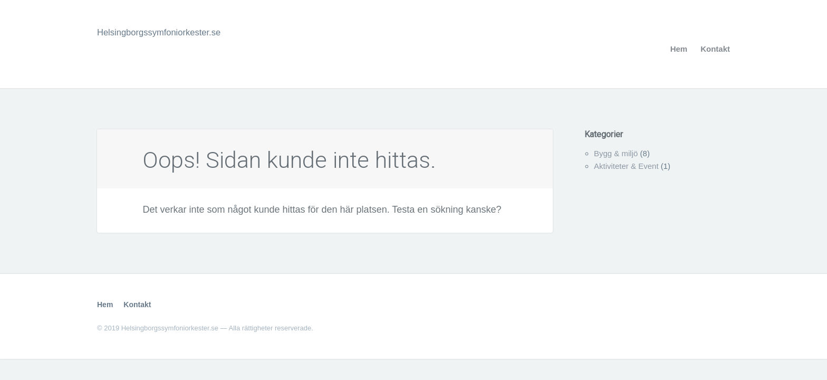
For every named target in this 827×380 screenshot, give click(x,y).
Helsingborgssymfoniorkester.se (164, 32)
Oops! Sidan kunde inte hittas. (314, 159)
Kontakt (715, 48)
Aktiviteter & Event (626, 166)
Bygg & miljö (616, 153)
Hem (679, 48)
